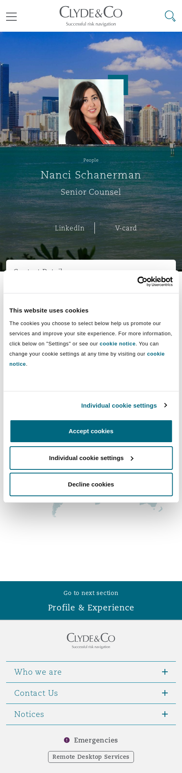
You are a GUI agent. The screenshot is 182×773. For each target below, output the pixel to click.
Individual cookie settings (119, 405)
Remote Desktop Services (91, 756)
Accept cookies (90, 431)
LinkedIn (70, 228)
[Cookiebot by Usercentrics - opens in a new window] (137, 281)
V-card (126, 228)
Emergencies (96, 740)
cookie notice (118, 344)
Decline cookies (91, 484)
